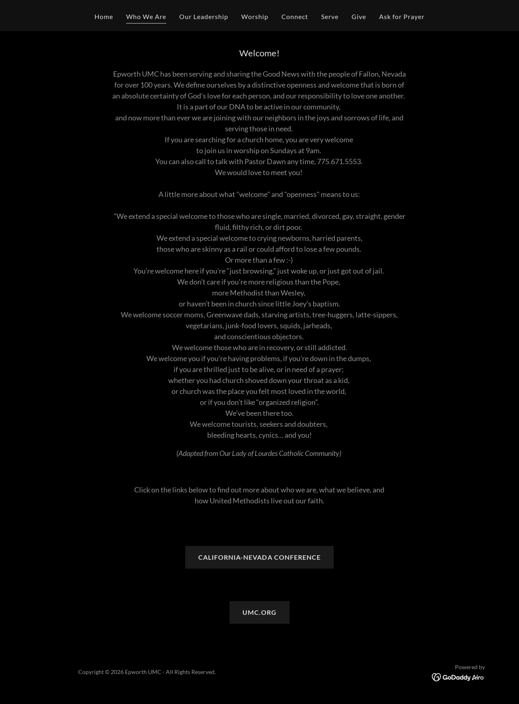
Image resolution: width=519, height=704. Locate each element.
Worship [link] (254, 16)
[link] (458, 676)
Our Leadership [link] (203, 16)
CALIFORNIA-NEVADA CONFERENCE (259, 557)
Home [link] (103, 16)
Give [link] (359, 16)
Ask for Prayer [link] (402, 16)
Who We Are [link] (146, 16)
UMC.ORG (259, 612)
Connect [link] (294, 16)
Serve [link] (330, 16)
